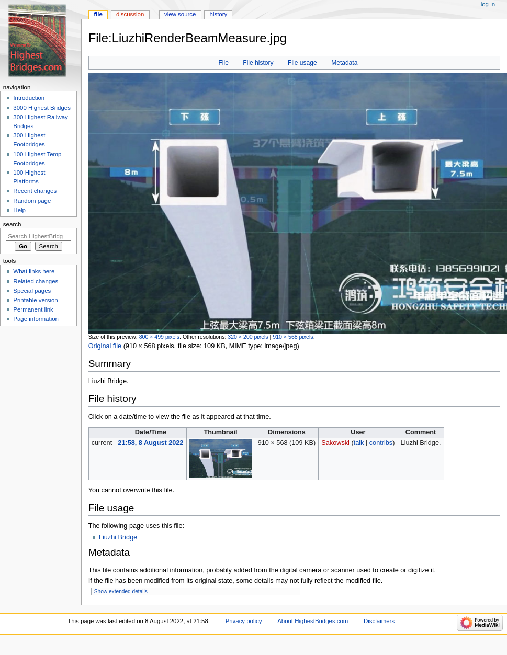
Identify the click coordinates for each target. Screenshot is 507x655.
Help (19, 210)
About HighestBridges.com (312, 621)
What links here (33, 271)
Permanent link (33, 309)
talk (359, 442)
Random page (32, 201)
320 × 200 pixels (248, 337)
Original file (104, 346)
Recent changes (35, 191)
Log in (488, 4)
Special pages (32, 291)
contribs (380, 442)
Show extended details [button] (121, 591)
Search (12, 224)
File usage (302, 62)
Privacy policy (244, 621)
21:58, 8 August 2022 (150, 442)
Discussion (130, 14)
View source (180, 14)
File (223, 62)
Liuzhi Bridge (118, 537)
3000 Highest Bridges (42, 108)
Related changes (35, 281)
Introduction (28, 98)
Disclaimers (379, 621)
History (219, 14)
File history (258, 62)
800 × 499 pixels (159, 337)
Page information (36, 319)
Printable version (35, 300)
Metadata (344, 62)
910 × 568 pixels (293, 337)
